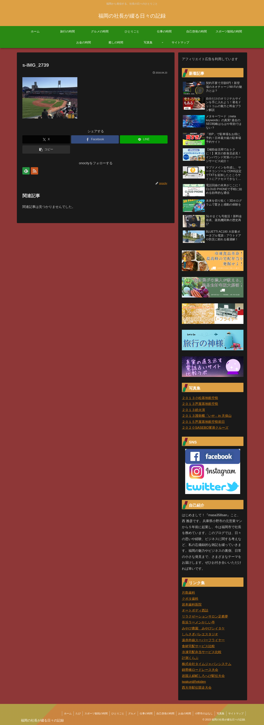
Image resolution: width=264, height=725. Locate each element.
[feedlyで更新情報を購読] (26, 171)
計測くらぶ (190, 658)
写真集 (220, 713)
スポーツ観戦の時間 (96, 713)
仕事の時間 (146, 713)
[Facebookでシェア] (95, 139)
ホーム (68, 713)
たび (78, 713)
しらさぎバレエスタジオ (200, 634)
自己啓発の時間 (165, 713)
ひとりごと (117, 713)
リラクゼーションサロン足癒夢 (205, 616)
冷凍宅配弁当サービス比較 (201, 652)
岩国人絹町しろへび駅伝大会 (203, 676)
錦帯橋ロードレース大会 (200, 670)
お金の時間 (184, 713)
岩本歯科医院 (192, 604)
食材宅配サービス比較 (198, 646)
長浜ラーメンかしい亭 (198, 622)
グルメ (132, 713)
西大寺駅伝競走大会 (197, 687)
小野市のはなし (204, 713)
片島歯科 (188, 592)
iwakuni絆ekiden (194, 682)
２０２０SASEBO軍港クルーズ (205, 428)
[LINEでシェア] (144, 139)
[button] (46, 149)
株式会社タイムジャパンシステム (206, 664)
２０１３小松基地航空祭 (200, 398)
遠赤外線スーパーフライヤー (203, 640)
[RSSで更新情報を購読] (34, 171)
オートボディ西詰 (195, 610)
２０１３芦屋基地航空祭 (200, 404)
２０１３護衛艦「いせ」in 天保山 (207, 416)
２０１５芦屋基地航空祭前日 (203, 422)
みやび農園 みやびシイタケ (203, 628)
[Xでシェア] (46, 139)
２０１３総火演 (193, 410)
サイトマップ (236, 713)
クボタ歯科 (190, 599)
